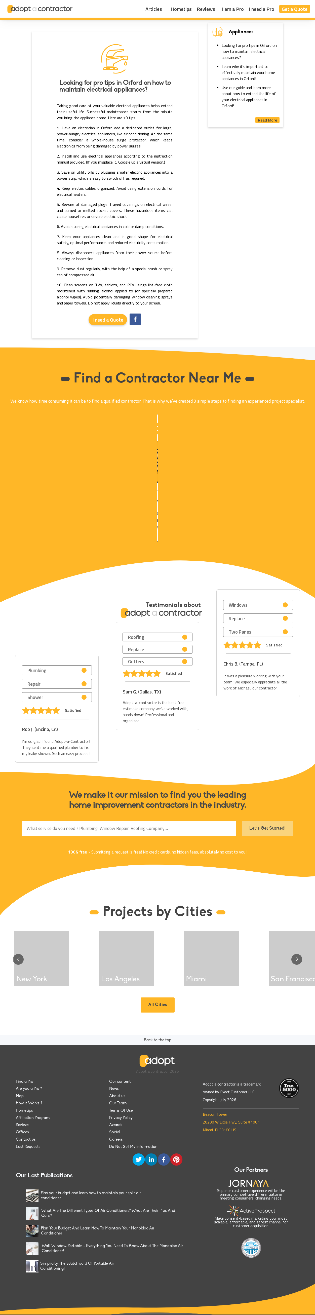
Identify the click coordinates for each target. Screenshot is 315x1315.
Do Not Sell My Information (133, 1147)
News (114, 1089)
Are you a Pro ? (29, 1089)
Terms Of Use (121, 1111)
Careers (116, 1140)
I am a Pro (233, 9)
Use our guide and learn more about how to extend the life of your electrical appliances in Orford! (249, 97)
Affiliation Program (33, 1118)
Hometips (181, 9)
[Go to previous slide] (18, 959)
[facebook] (135, 320)
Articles (153, 9)
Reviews (206, 9)
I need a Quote (107, 320)
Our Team (118, 1103)
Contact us (26, 1140)
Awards (115, 1125)
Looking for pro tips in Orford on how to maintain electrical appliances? (249, 51)
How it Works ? (29, 1103)
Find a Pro (24, 1082)
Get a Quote (294, 9)
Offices (22, 1132)
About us (117, 1096)
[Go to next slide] (296, 959)
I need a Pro (261, 9)
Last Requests (28, 1147)
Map (20, 1096)
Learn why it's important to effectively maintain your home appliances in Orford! (248, 72)
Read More (267, 120)
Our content (120, 1082)
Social (114, 1132)
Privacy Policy (121, 1118)
